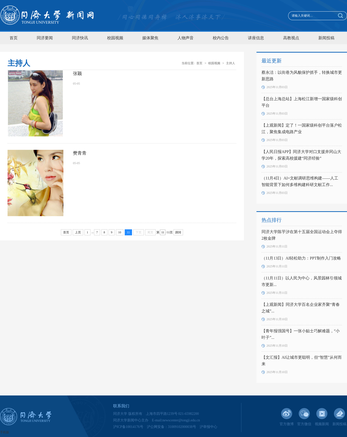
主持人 (230, 63)
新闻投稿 (326, 38)
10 (119, 232)
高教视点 (291, 38)
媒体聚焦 (150, 38)
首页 (14, 38)
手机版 (4, 432)
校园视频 (115, 38)
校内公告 (221, 38)
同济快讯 (80, 38)
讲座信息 (256, 38)
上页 (78, 232)
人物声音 (186, 38)
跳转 (178, 232)
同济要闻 (45, 38)
